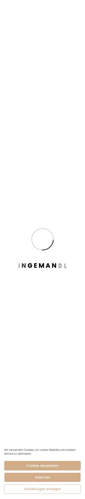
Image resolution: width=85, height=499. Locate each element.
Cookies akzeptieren (42, 465)
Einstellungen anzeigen (42, 489)
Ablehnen (42, 477)
